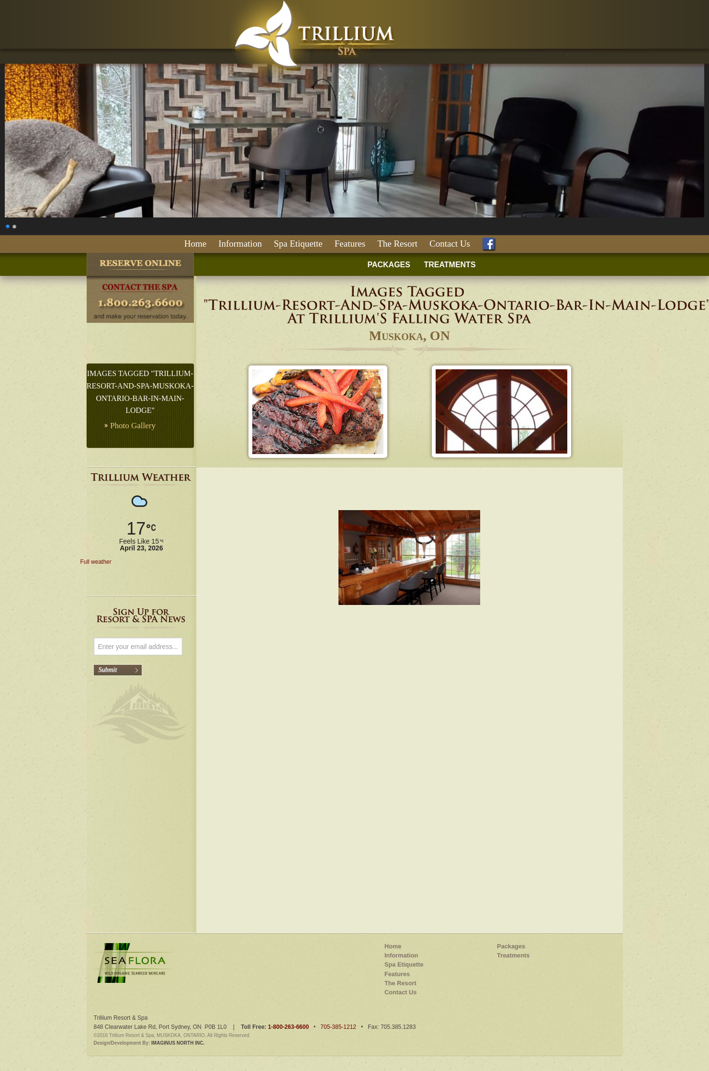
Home (195, 244)
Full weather (95, 561)
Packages (511, 946)
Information (240, 244)
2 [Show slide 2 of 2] (14, 225)
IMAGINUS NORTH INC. (177, 1043)
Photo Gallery (133, 425)
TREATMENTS (449, 265)
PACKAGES (388, 265)
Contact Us (449, 244)
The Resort (397, 244)
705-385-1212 (338, 1027)
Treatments (513, 955)
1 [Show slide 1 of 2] (8, 225)
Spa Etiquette (298, 244)
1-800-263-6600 (288, 1027)
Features (350, 244)
